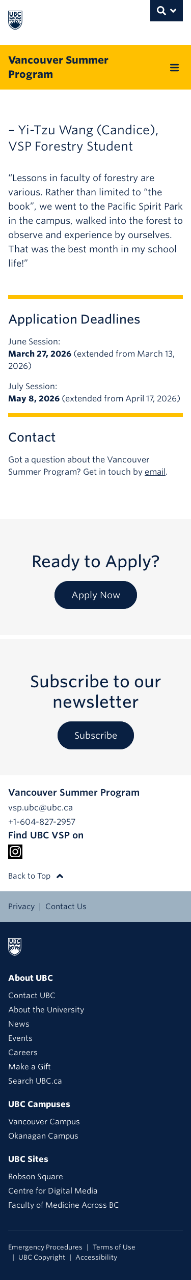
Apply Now (95, 595)
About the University (46, 1009)
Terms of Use (114, 1247)
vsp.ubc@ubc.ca (40, 807)
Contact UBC (32, 995)
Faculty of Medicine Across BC (63, 1205)
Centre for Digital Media (53, 1191)
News (19, 1024)
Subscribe (95, 735)
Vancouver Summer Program (58, 67)
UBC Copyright (41, 1257)
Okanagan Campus (43, 1136)
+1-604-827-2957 (41, 822)
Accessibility (96, 1257)
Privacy (21, 906)
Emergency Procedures (45, 1247)
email (155, 472)
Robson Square (35, 1176)
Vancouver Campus (44, 1121)
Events (20, 1038)
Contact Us (66, 906)
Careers (23, 1052)
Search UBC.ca (35, 1081)
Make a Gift (29, 1066)
